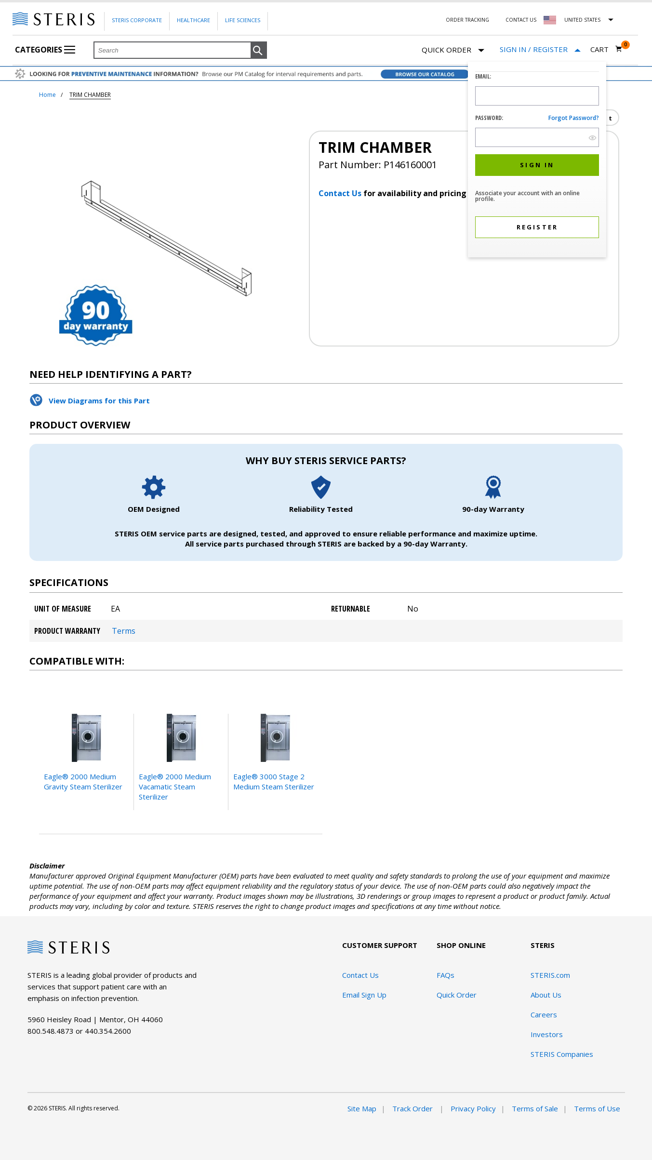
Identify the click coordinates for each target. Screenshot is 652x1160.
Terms (123, 631)
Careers (544, 1014)
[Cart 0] (606, 49)
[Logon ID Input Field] (537, 96)
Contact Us (521, 19)
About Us (546, 995)
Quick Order (453, 50)
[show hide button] (592, 137)
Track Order (413, 1108)
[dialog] (537, 160)
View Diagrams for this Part (99, 400)
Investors (547, 1034)
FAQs (445, 975)
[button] (259, 50)
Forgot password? (573, 118)
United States (582, 19)
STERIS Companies (562, 1054)
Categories (45, 49)
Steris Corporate (137, 20)
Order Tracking (467, 19)
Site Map (361, 1108)
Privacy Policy (473, 1108)
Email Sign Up (364, 995)
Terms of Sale (535, 1108)
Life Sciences (242, 20)
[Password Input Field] (537, 137)
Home (47, 95)
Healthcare (193, 20)
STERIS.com (550, 975)
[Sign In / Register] (540, 49)
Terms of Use (597, 1108)
